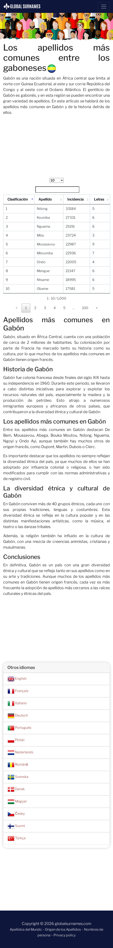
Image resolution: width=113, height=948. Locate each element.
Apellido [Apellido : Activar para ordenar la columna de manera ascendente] (45, 199)
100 (85, 308)
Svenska (18, 777)
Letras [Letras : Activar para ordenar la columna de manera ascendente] (99, 199)
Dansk (16, 789)
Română (18, 764)
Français (18, 691)
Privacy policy (65, 935)
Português (19, 728)
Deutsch (18, 715)
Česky (16, 813)
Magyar (17, 801)
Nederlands (20, 752)
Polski (16, 740)
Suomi (16, 826)
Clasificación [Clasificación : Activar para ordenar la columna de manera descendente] (17, 199)
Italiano (17, 703)
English (17, 679)
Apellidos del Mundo (26, 929)
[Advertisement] (56, 148)
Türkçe (17, 838)
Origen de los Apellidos (63, 929)
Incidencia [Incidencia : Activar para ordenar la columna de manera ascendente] (75, 199)
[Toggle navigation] (104, 6)
